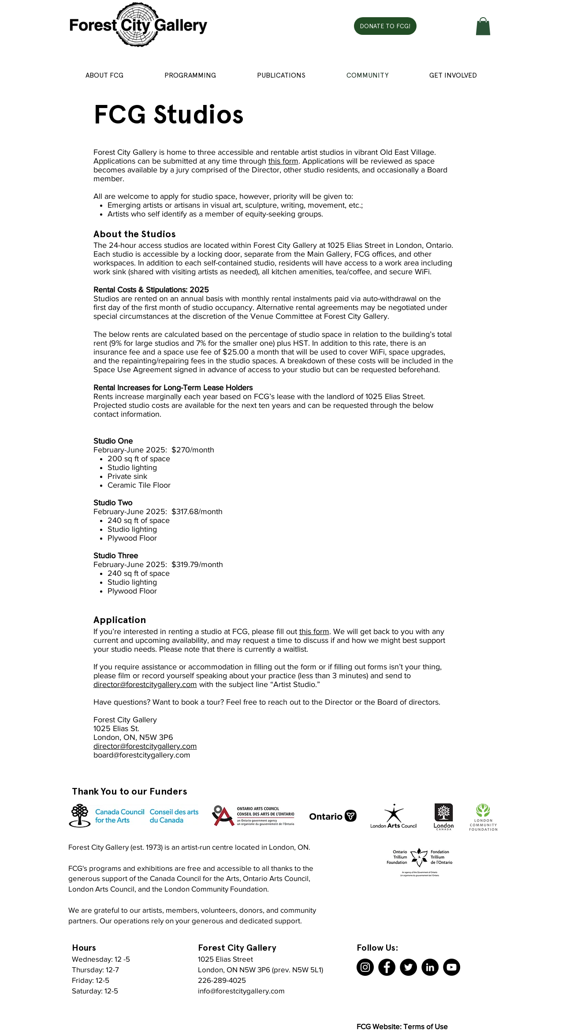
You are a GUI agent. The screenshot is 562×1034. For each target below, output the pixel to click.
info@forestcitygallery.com (241, 990)
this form (283, 161)
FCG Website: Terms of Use (402, 1026)
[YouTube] (451, 967)
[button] (483, 26)
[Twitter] (408, 967)
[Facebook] (386, 967)
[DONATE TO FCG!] (385, 26)
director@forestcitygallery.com (145, 684)
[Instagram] (365, 967)
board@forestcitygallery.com (141, 754)
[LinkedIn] (430, 967)
